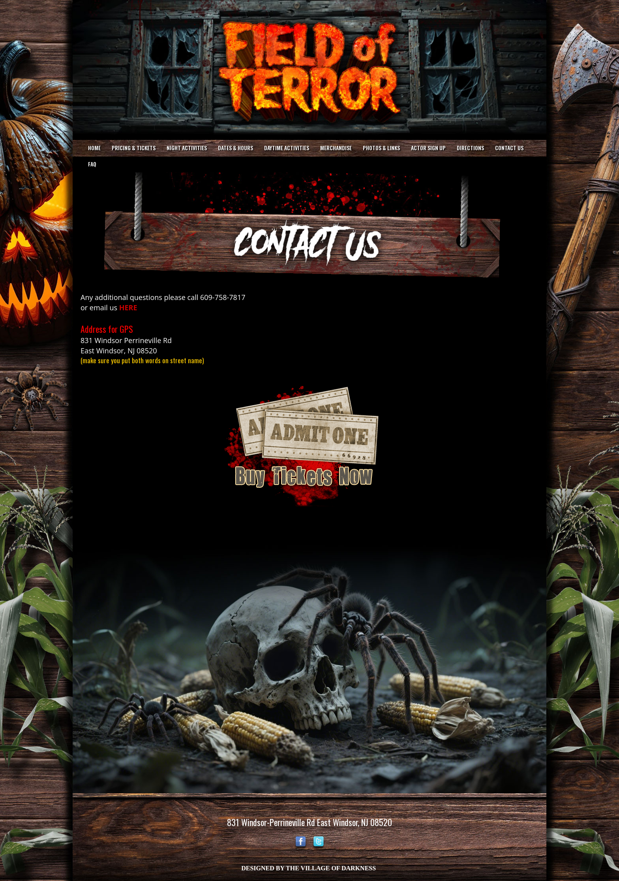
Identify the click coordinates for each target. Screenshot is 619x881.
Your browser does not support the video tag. (309, 69)
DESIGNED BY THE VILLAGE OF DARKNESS (308, 868)
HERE (128, 307)
